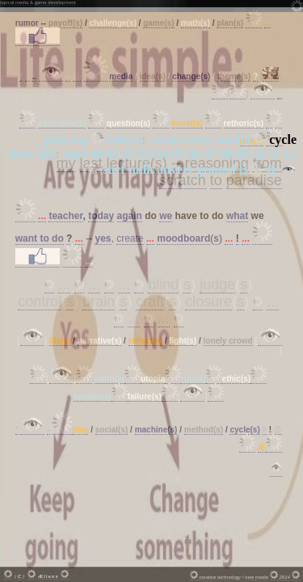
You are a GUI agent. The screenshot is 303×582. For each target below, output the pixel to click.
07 (210, 154)
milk (141, 169)
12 (290, 154)
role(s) (124, 139)
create (166, 139)
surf (114, 169)
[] (243, 169)
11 (274, 154)
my (79, 139)
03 (145, 154)
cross (199, 139)
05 (177, 154)
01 (113, 154)
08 (226, 154)
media (233, 139)
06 (193, 154)
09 (242, 154)
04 (161, 154)
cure (75, 154)
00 (96, 154)
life (46, 154)
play (55, 139)
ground (216, 169)
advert (174, 169)
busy (22, 154)
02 (129, 154)
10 (258, 154)
